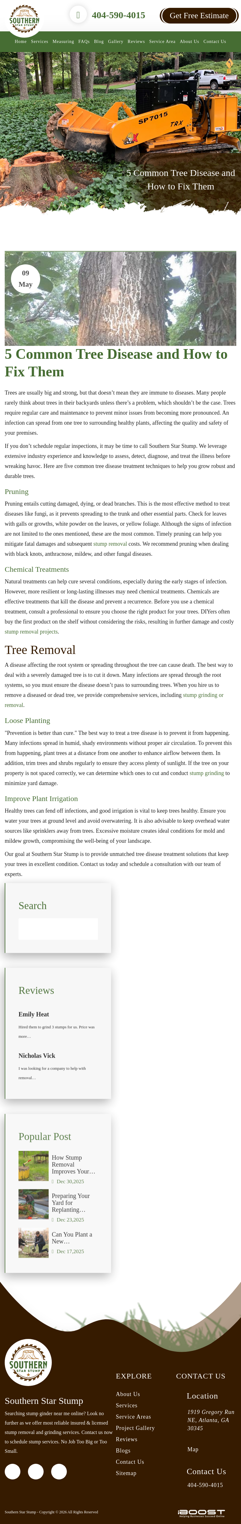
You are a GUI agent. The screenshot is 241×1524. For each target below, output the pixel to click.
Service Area (162, 41)
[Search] (58, 936)
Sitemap (126, 1473)
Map (193, 1449)
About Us (189, 41)
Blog (99, 41)
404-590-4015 (118, 15)
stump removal (110, 544)
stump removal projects (31, 632)
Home (21, 41)
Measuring (63, 41)
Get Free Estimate (199, 15)
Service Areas (133, 1417)
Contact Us (214, 41)
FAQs (84, 41)
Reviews (136, 41)
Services (39, 41)
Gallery (115, 41)
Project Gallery (135, 1428)
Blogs (123, 1450)
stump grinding (207, 773)
